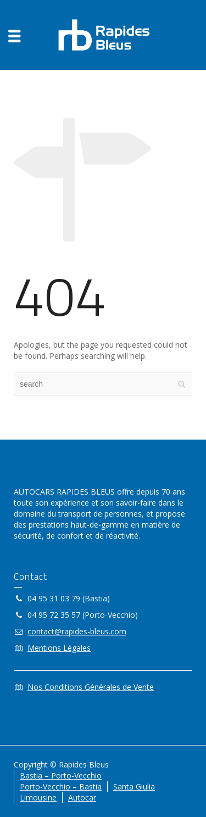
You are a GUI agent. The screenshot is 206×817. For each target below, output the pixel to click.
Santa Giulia (134, 786)
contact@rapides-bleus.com (76, 631)
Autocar (82, 797)
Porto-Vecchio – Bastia (61, 786)
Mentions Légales (59, 648)
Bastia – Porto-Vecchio (61, 775)
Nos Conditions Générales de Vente (90, 687)
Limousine (38, 797)
